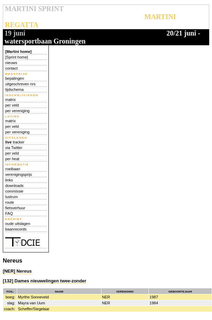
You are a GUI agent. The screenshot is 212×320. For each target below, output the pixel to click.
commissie (14, 191)
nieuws (11, 63)
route (9, 202)
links (9, 180)
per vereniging (17, 111)
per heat (12, 159)
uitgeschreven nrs (20, 84)
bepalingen (14, 78)
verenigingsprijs (18, 174)
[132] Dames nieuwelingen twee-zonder (44, 280)
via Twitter (13, 148)
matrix (10, 99)
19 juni (15, 33)
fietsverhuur (15, 208)
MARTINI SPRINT (34, 9)
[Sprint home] (16, 57)
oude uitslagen (17, 223)
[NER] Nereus (17, 271)
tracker (14, 142)
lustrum (11, 197)
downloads (14, 186)
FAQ (9, 213)
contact (11, 68)
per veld (12, 105)
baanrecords (15, 229)
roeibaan (12, 169)
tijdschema (14, 89)
